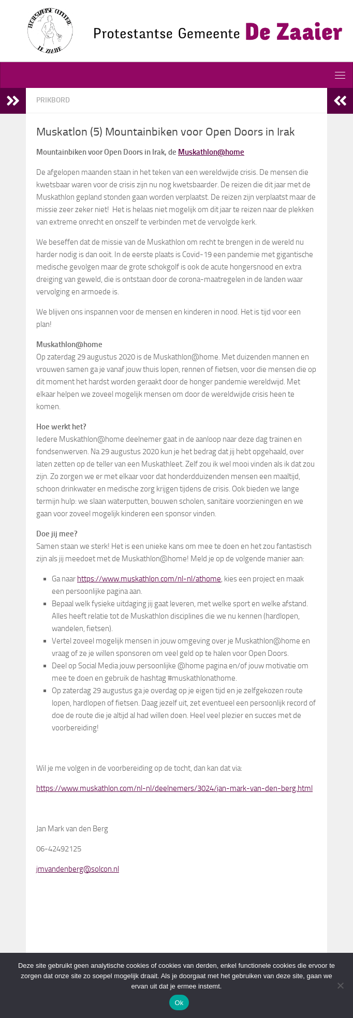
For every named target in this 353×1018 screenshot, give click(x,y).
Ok (178, 1003)
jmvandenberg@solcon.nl (77, 869)
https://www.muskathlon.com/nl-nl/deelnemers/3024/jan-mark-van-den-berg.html (174, 788)
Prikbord (53, 100)
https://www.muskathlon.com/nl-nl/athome (149, 578)
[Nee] (340, 985)
